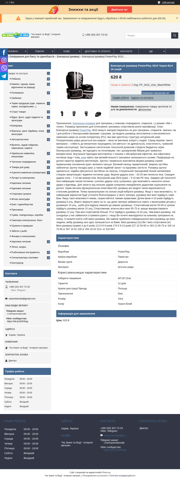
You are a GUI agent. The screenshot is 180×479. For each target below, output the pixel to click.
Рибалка (15, 78)
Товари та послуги (17, 73)
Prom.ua (106, 472)
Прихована (17, 209)
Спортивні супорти (21, 193)
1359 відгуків (168, 2)
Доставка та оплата (97, 51)
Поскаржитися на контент (95, 475)
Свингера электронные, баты (26, 220)
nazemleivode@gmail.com (22, 298)
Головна (12, 51)
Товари (39, 51)
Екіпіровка (16, 125)
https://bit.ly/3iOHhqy (17, 321)
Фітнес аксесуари (20, 199)
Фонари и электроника (23, 236)
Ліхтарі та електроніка (23, 177)
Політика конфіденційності (122, 475)
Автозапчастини (19, 139)
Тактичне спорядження (23, 161)
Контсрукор (17, 263)
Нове (66, 51)
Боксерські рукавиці (68, 56)
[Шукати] (174, 35)
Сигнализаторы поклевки (24, 257)
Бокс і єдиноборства (22, 204)
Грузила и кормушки (22, 225)
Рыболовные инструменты (25, 252)
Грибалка (16, 98)
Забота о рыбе (19, 231)
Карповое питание (21, 183)
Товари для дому (20, 167)
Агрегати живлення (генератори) (28, 172)
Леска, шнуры (18, 246)
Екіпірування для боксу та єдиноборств (32, 56)
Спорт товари (18, 111)
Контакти (126, 51)
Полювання (17, 92)
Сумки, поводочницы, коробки (27, 215)
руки (83, 157)
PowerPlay (85, 130)
